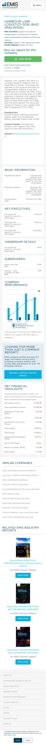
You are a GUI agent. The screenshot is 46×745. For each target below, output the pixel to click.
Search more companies (16, 16)
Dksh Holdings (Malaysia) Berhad (19, 471)
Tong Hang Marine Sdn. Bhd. (16, 498)
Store (6, 708)
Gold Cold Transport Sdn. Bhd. (17, 517)
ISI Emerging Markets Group (17, 681)
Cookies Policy (11, 735)
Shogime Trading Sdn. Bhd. (15, 508)
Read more (23, 575)
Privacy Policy (10, 718)
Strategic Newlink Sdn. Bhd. (16, 503)
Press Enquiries (11, 686)
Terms (6, 713)
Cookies (7, 724)
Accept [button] (18, 740)
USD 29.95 (23, 59)
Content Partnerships (14, 697)
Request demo (10, 691)
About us (7, 675)
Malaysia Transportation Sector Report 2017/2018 (23, 651)
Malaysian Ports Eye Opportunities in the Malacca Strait (23, 563)
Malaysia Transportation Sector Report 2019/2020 (23, 608)
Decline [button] (28, 740)
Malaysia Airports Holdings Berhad (20, 475)
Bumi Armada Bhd (10, 494)
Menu (37, 5)
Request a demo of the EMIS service (23, 374)
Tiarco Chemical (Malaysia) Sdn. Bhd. (20, 512)
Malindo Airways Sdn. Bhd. (15, 484)
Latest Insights (10, 702)
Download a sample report (15, 71)
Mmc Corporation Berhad (15, 480)
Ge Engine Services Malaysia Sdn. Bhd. (21, 489)
